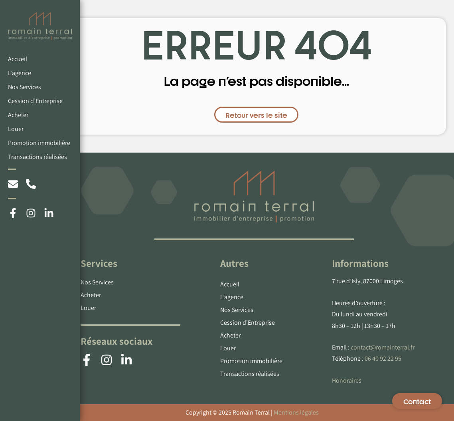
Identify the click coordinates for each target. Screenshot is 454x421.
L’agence (19, 73)
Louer (16, 129)
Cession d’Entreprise (35, 101)
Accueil (17, 59)
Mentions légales (296, 412)
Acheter (18, 115)
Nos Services (24, 87)
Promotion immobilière (39, 143)
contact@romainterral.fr (383, 347)
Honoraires (346, 380)
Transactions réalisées (37, 157)
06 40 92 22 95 (383, 358)
